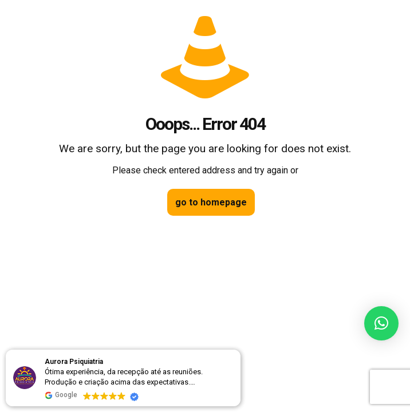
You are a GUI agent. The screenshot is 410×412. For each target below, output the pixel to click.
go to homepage (211, 202)
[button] (381, 323)
